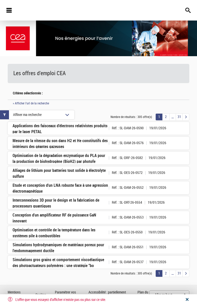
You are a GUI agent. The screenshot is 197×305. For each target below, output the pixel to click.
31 (179, 117)
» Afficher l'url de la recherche (31, 103)
